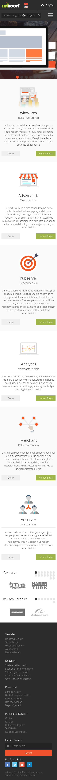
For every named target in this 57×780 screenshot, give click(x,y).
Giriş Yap (49, 5)
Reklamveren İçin (14, 638)
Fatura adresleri (13, 698)
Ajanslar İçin (11, 649)
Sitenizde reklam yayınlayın (19, 668)
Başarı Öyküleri (13, 705)
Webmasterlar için (14, 645)
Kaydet (28, 753)
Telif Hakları (11, 728)
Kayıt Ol (31, 15)
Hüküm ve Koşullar (15, 725)
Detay (11, 153)
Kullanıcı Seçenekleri (16, 731)
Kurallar (9, 721)
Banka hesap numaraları (17, 695)
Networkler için (13, 652)
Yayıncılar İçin (12, 642)
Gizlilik (8, 718)
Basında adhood (13, 702)
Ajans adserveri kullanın (17, 675)
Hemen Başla (46, 153)
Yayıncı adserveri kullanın (18, 678)
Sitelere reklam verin (16, 665)
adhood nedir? (13, 691)
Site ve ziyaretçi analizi (16, 672)
